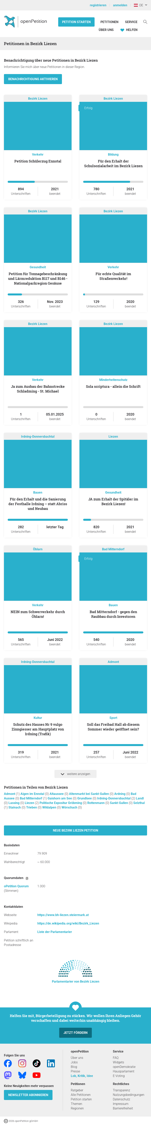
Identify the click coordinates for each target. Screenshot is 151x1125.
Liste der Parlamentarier (54, 932)
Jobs (74, 1062)
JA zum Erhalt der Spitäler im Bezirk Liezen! (113, 501)
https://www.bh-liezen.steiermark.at (63, 915)
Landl (140, 798)
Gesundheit (38, 267)
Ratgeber (77, 1090)
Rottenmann (96, 803)
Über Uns (106, 30)
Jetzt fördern (75, 1033)
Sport (113, 718)
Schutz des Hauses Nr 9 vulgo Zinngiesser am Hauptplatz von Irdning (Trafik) (38, 729)
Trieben (32, 807)
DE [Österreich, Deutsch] (138, 5)
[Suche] (145, 21)
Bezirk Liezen (37, 98)
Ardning (120, 794)
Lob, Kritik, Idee (82, 1076)
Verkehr (37, 154)
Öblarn (37, 549)
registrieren (98, 5)
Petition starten (76, 22)
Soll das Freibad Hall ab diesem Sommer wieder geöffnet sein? (113, 726)
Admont (113, 662)
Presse (75, 1071)
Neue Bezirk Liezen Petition (75, 830)
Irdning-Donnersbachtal (37, 436)
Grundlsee (85, 798)
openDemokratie (124, 1067)
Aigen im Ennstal (32, 794)
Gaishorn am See (60, 798)
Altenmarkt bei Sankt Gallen (89, 794)
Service (131, 22)
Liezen (113, 436)
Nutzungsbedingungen (128, 1095)
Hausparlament (123, 1071)
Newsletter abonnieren (28, 1095)
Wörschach (70, 807)
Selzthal (139, 803)
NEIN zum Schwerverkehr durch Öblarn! (38, 614)
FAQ (116, 1058)
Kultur (38, 718)
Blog (74, 1067)
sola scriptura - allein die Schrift (113, 386)
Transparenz (121, 1090)
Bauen (37, 492)
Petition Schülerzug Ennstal (37, 161)
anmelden (120, 5)
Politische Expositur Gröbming (61, 803)
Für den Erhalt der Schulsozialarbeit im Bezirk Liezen (113, 163)
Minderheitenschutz (113, 380)
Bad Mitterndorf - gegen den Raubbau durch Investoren (113, 614)
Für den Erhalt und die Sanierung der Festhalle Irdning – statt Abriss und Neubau (37, 504)
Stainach (15, 807)
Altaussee (57, 794)
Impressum (120, 1104)
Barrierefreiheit (123, 1108)
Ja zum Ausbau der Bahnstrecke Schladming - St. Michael (38, 389)
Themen (76, 1104)
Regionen (77, 1108)
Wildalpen (49, 807)
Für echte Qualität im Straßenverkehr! (113, 276)
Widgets (118, 1062)
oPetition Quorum (16, 886)
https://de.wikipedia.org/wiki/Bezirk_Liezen (68, 923)
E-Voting (119, 1076)
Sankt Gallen (119, 803)
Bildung (113, 154)
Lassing (14, 803)
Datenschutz (121, 1099)
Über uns (77, 1058)
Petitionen (109, 22)
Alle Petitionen (81, 1095)
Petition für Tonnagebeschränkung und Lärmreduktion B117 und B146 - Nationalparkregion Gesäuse (37, 278)
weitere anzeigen (75, 774)
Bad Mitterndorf (113, 549)
